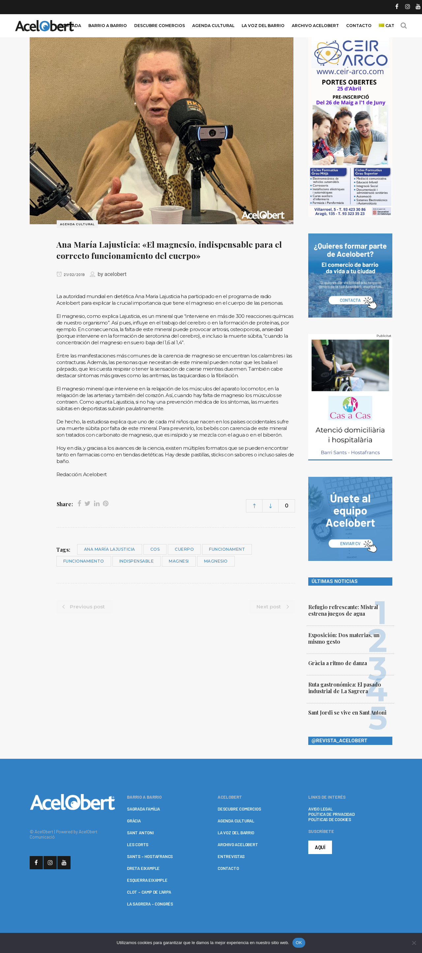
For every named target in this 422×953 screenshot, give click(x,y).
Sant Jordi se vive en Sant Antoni (347, 712)
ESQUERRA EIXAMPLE (147, 880)
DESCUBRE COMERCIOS (239, 809)
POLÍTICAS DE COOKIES (329, 819)
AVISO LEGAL (320, 809)
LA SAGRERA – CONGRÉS (150, 904)
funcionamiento (83, 561)
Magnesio (216, 561)
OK (299, 942)
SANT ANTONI (140, 832)
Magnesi (179, 561)
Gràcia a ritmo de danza (337, 663)
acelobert (116, 274)
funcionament (227, 549)
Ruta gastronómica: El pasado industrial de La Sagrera (344, 687)
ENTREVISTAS (231, 856)
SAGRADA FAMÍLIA (143, 809)
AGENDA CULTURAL (236, 820)
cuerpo (184, 549)
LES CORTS (137, 844)
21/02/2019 (70, 274)
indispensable (136, 561)
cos (155, 549)
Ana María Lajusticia (109, 549)
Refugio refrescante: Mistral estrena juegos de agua (343, 610)
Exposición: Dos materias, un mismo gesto (343, 638)
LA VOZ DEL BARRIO (236, 832)
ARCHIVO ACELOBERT (238, 844)
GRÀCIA (134, 820)
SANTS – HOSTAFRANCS (150, 856)
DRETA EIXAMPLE (143, 868)
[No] (413, 942)
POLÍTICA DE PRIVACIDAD (331, 814)
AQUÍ (320, 847)
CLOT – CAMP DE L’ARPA (149, 892)
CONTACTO (228, 868)
